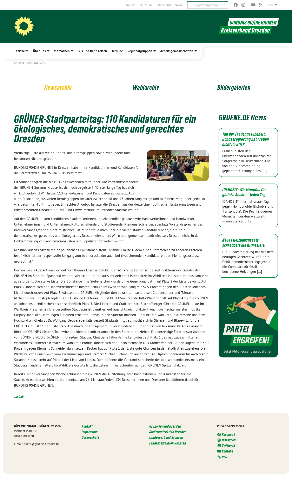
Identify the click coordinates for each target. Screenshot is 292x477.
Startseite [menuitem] (21, 51)
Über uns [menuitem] (39, 51)
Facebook (226, 434)
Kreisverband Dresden (30, 63)
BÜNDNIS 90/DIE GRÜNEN (251, 22)
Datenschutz (163, 5)
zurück (19, 396)
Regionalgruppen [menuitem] (139, 51)
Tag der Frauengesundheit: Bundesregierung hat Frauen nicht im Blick (245, 139)
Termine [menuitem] (117, 51)
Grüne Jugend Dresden (165, 426)
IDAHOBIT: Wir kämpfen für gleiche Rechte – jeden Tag (244, 192)
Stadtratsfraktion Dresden (168, 432)
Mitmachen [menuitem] (62, 51)
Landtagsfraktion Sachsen (167, 443)
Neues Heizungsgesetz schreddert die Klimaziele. (244, 243)
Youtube (225, 451)
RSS (222, 457)
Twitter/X (226, 445)
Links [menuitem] (269, 5)
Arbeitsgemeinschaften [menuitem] (176, 51)
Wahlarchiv (146, 87)
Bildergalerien (234, 87)
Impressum (145, 5)
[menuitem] (130, 5)
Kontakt (130, 5)
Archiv (178, 5)
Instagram (226, 440)
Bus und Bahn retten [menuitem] (92, 51)
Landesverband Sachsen (166, 437)
